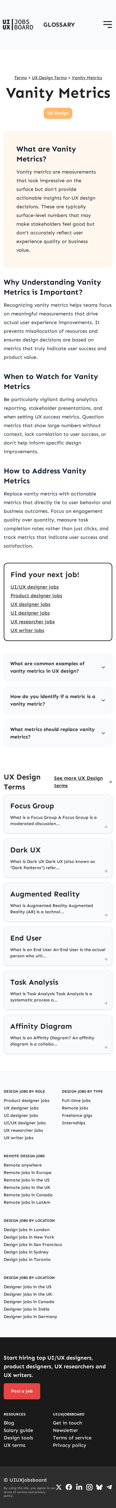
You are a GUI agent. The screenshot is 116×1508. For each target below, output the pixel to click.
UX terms (14, 1445)
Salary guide (18, 1430)
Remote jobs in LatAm (27, 1202)
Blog (9, 1423)
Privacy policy (69, 1445)
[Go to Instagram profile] (89, 1487)
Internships (73, 1123)
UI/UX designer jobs (35, 587)
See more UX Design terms (78, 781)
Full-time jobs (76, 1100)
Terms (20, 77)
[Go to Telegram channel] (109, 1487)
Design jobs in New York (29, 1237)
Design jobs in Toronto (27, 1259)
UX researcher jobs (33, 622)
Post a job (22, 1391)
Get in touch (67, 1423)
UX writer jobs (27, 630)
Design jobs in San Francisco (33, 1244)
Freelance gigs (77, 1115)
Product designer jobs (36, 595)
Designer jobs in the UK (28, 1294)
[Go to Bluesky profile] (99, 1487)
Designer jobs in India (26, 1309)
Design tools (18, 1438)
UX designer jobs (30, 604)
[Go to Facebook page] (69, 1487)
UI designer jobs (30, 613)
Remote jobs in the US (26, 1180)
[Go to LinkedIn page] (79, 1487)
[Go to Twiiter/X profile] (59, 1487)
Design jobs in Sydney (26, 1252)
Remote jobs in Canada (28, 1195)
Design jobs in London (26, 1229)
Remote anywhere (23, 1165)
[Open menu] (108, 24)
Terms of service (72, 1438)
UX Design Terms (49, 77)
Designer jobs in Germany (30, 1316)
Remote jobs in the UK (27, 1187)
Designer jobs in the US (27, 1286)
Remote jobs (75, 1108)
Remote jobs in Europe (27, 1172)
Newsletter (65, 1430)
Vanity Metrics (87, 77)
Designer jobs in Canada (29, 1301)
